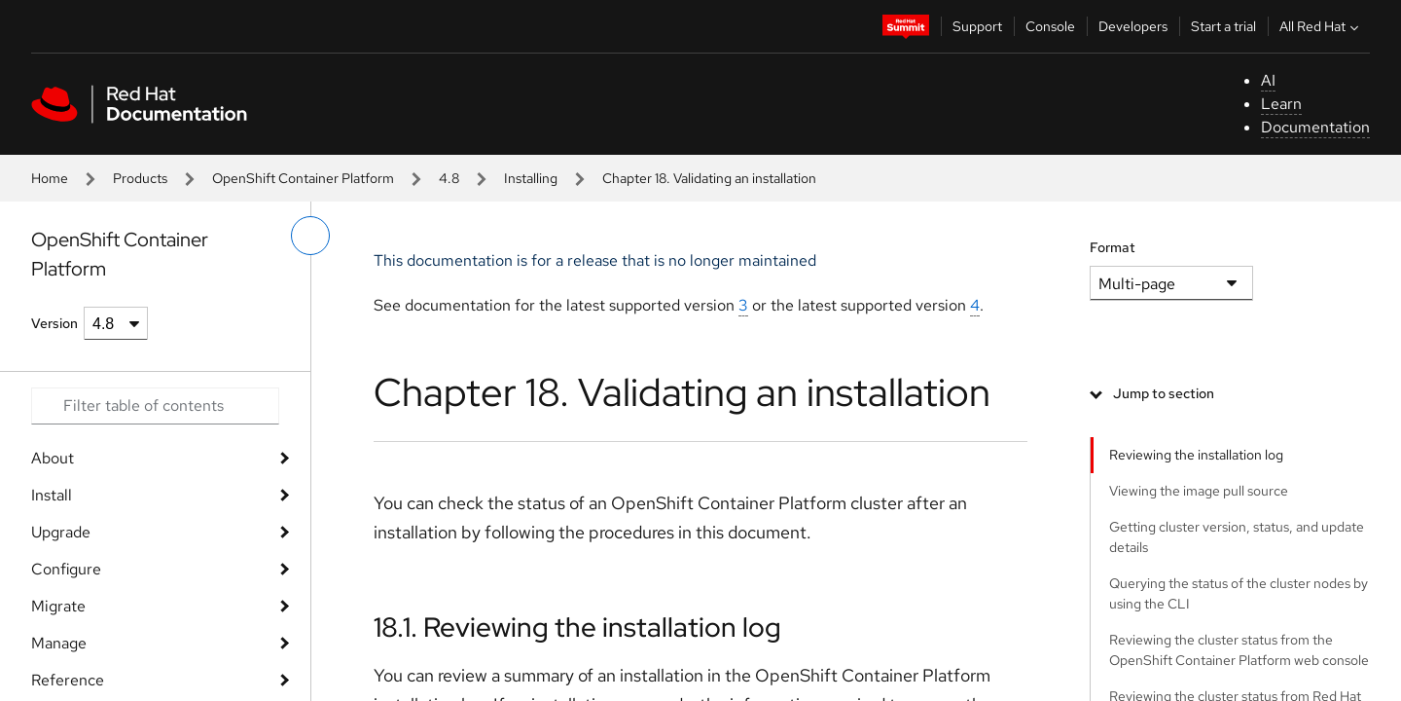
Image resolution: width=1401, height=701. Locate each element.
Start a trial (1223, 26)
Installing (530, 178)
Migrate (58, 606)
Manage (59, 643)
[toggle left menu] (310, 235)
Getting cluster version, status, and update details (1236, 537)
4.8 (449, 178)
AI (1268, 80)
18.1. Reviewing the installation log (577, 627)
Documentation (1315, 127)
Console (1050, 26)
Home (49, 178)
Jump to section (1163, 393)
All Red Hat (1321, 26)
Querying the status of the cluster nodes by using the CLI (1238, 593)
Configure (66, 569)
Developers (1133, 26)
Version (54, 323)
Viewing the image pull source (1198, 490)
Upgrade (60, 532)
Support (977, 26)
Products (140, 178)
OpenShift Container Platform (303, 178)
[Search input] (155, 405)
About (52, 458)
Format (1112, 247)
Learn (1281, 103)
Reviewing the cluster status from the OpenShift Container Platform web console (1239, 650)
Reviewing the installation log (1196, 454)
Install (51, 495)
